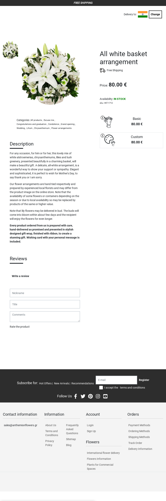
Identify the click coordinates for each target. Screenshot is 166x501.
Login (90, 425)
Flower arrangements (61, 128)
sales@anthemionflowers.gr (20, 425)
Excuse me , (49, 120)
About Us (50, 425)
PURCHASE (131, 161)
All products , (37, 120)
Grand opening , (68, 124)
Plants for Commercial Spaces (100, 466)
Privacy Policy (49, 443)
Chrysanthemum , (42, 128)
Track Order (135, 442)
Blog (68, 445)
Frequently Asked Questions (72, 429)
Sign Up (91, 431)
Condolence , (54, 124)
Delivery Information (140, 448)
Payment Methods (139, 425)
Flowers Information (99, 458)
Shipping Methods (139, 437)
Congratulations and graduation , (32, 124)
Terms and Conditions (51, 433)
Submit (16, 336)
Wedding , (21, 128)
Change (155, 14)
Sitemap (71, 439)
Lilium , (30, 128)
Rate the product (20, 326)
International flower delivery (103, 452)
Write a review (20, 276)
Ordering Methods (139, 431)
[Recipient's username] (116, 380)
